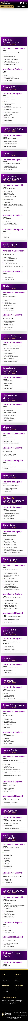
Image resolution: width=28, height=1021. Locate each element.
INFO (3, 974)
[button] (26, 3)
